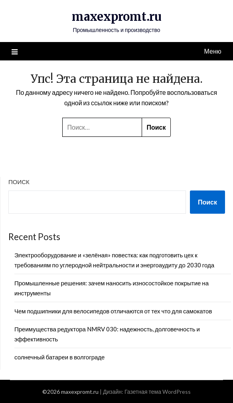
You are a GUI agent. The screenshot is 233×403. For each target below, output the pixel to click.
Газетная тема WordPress (157, 391)
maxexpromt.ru (117, 16)
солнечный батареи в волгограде (59, 357)
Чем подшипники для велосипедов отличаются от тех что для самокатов (113, 311)
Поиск (19, 181)
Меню (212, 51)
